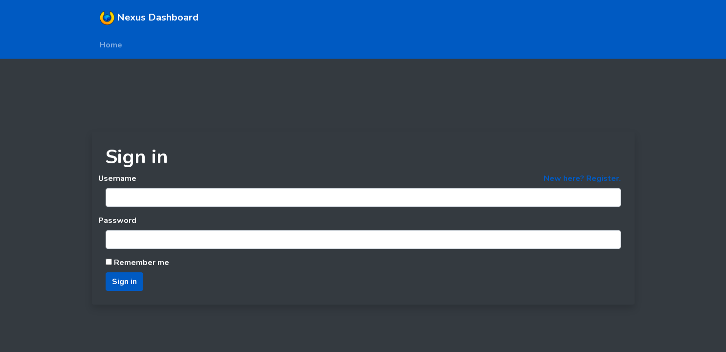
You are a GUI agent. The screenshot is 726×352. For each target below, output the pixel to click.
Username (117, 178)
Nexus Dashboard (149, 17)
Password (117, 220)
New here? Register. (582, 178)
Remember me (137, 262)
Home (111, 45)
